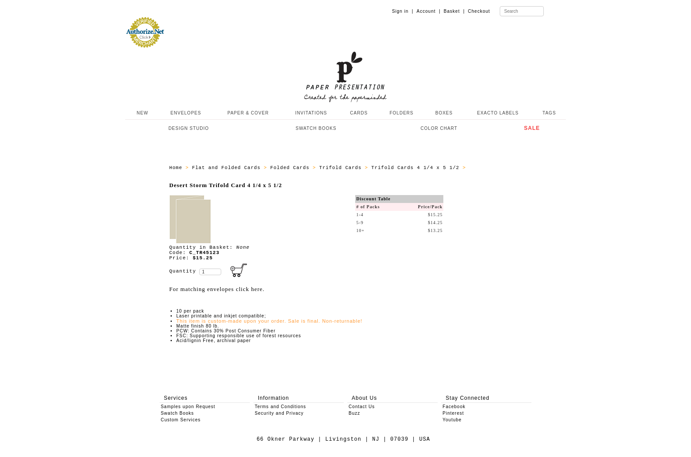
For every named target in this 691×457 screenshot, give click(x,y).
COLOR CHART (438, 128)
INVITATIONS (311, 113)
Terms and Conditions (280, 406)
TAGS (549, 113)
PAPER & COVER (248, 113)
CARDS (359, 113)
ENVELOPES (186, 113)
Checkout (479, 11)
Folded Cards (291, 167)
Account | (428, 11)
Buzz (354, 413)
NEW (141, 113)
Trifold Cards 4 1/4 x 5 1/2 (417, 167)
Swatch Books (177, 413)
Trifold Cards (342, 167)
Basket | (454, 11)
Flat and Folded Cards (228, 167)
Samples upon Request (188, 406)
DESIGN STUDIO (188, 128)
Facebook (453, 406)
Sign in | (402, 11)
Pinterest (453, 413)
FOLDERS (401, 113)
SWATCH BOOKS (316, 128)
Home (177, 167)
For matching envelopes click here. (216, 289)
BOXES (444, 113)
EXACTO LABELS (498, 113)
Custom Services (181, 419)
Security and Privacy (279, 413)
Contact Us (362, 406)
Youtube (451, 419)
